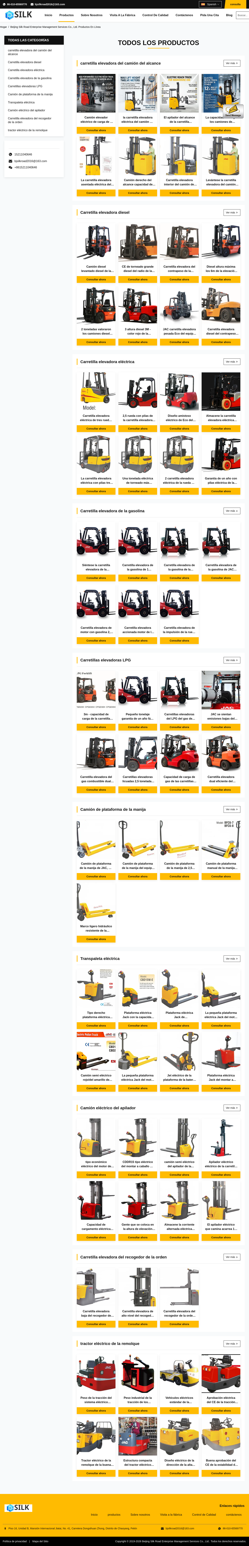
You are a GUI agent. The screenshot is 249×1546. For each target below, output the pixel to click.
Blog (229, 15)
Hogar (3, 26)
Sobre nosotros (92, 15)
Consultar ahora (96, 130)
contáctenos (184, 15)
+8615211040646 (25, 167)
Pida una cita (209, 15)
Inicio (48, 15)
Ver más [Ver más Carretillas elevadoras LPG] (232, 660)
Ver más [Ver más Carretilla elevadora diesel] (232, 212)
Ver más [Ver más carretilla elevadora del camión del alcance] (232, 63)
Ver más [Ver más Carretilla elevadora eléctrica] (232, 361)
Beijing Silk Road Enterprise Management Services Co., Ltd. (175, 1541)
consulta (235, 4)
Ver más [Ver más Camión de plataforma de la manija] (232, 809)
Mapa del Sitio (40, 1541)
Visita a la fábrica (122, 15)
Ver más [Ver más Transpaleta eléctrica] (232, 958)
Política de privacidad (15, 1541)
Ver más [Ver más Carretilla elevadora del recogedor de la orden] (232, 1257)
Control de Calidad (155, 15)
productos (66, 15)
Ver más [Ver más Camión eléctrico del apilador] (232, 1107)
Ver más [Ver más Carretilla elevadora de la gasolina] (232, 510)
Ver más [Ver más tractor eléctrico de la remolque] (232, 1343)
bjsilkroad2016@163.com (50, 4)
